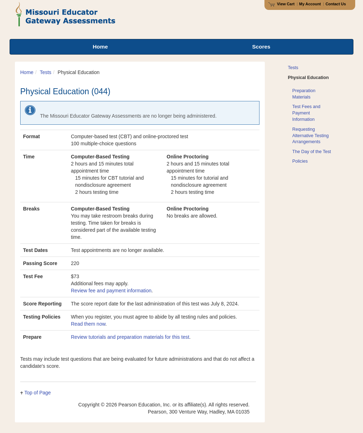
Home (26, 72)
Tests (45, 72)
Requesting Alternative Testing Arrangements (310, 136)
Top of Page (37, 392)
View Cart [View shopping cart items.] (281, 4)
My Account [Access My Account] (310, 4)
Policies (300, 161)
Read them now (88, 324)
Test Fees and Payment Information (306, 113)
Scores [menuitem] (261, 47)
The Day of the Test (311, 151)
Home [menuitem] (100, 47)
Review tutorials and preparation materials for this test (130, 337)
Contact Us (335, 4)
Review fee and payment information (111, 290)
